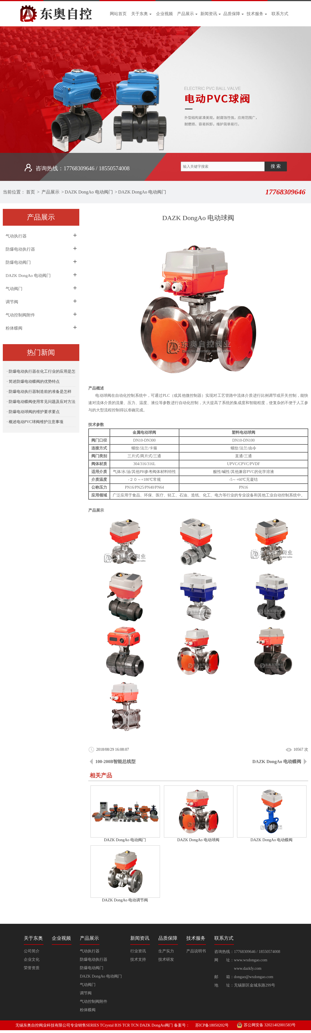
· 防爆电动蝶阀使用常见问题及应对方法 (41, 402)
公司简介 (32, 951)
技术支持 (138, 959)
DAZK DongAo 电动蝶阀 (276, 761)
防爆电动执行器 (20, 249)
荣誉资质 (32, 968)
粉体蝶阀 (14, 328)
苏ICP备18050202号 (212, 1025)
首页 (30, 192)
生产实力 (166, 951)
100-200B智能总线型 (115, 761)
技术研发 (166, 959)
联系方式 (279, 13)
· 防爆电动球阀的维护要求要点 (33, 412)
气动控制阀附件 (20, 315)
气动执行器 (16, 236)
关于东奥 (141, 13)
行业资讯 (138, 951)
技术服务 (257, 13)
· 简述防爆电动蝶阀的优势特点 (33, 381)
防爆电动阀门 (18, 262)
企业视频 (164, 13)
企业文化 (32, 959)
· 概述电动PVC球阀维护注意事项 (35, 422)
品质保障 (233, 13)
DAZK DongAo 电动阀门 (89, 192)
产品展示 (187, 13)
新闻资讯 (210, 13)
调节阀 (12, 302)
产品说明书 (196, 951)
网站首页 (118, 13)
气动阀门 (14, 288)
